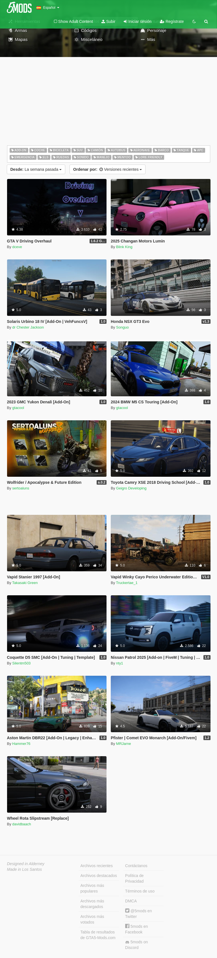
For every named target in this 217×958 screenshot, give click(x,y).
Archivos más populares (92, 888)
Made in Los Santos (24, 869)
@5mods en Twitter (138, 913)
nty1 (119, 663)
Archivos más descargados (92, 904)
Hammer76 (21, 744)
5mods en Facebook (136, 929)
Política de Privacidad (134, 878)
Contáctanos (136, 865)
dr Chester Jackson (28, 327)
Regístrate (172, 21)
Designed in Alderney (26, 863)
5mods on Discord (136, 945)
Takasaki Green (25, 583)
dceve (17, 247)
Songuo (122, 327)
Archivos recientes (97, 865)
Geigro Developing (131, 488)
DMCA (131, 901)
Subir (108, 21)
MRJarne (123, 744)
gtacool (18, 408)
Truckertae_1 (127, 583)
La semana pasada (36, 169)
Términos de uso (140, 891)
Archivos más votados (92, 919)
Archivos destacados (99, 875)
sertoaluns (20, 488)
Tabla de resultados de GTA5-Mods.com (98, 935)
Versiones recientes (107, 169)
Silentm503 (21, 663)
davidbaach (21, 824)
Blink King (124, 247)
